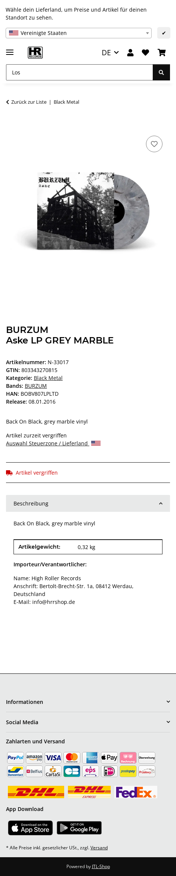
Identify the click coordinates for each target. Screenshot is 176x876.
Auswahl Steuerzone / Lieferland (53, 443)
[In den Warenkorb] (12, 125)
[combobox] (79, 33)
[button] (130, 52)
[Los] (79, 72)
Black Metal (48, 377)
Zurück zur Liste (29, 101)
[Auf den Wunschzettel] (154, 144)
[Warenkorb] (161, 52)
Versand (99, 847)
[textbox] (78, 33)
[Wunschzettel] (145, 52)
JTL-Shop (101, 866)
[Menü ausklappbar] (10, 49)
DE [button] (106, 52)
